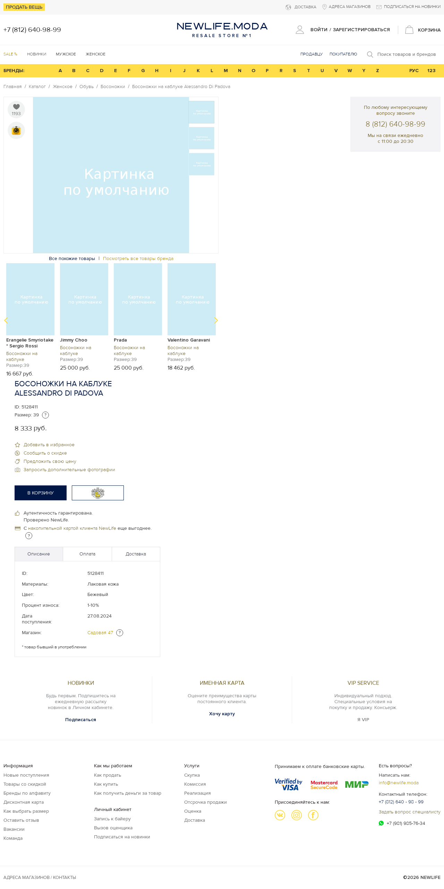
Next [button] (216, 320)
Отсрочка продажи (205, 802)
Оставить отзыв (21, 820)
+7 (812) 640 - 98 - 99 (401, 802)
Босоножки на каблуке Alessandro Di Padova (181, 86)
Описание (38, 554)
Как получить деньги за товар (127, 793)
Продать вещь (24, 7)
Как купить (106, 784)
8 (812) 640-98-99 (395, 124)
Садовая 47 (100, 633)
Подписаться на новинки (122, 837)
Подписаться (80, 720)
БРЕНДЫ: (13, 71)
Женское (62, 86)
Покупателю (343, 54)
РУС (414, 71)
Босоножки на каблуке (21, 356)
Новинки (36, 54)
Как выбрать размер (26, 811)
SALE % (10, 54)
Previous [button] (6, 320)
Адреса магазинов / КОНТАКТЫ (39, 877)
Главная (12, 86)
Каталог (37, 86)
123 (431, 71)
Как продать (107, 775)
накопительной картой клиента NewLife (72, 528)
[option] (111, 175)
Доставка (136, 554)
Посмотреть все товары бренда (138, 258)
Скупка (192, 775)
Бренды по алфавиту (27, 793)
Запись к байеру (112, 819)
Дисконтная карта (23, 802)
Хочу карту (222, 714)
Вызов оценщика (113, 828)
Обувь (86, 86)
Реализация (197, 793)
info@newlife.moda (399, 783)
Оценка (192, 811)
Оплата (87, 554)
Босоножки (113, 86)
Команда (13, 838)
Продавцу (311, 54)
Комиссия (195, 784)
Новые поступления (26, 775)
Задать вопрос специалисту (410, 812)
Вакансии (14, 829)
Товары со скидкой (24, 784)
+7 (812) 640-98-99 (32, 29)
